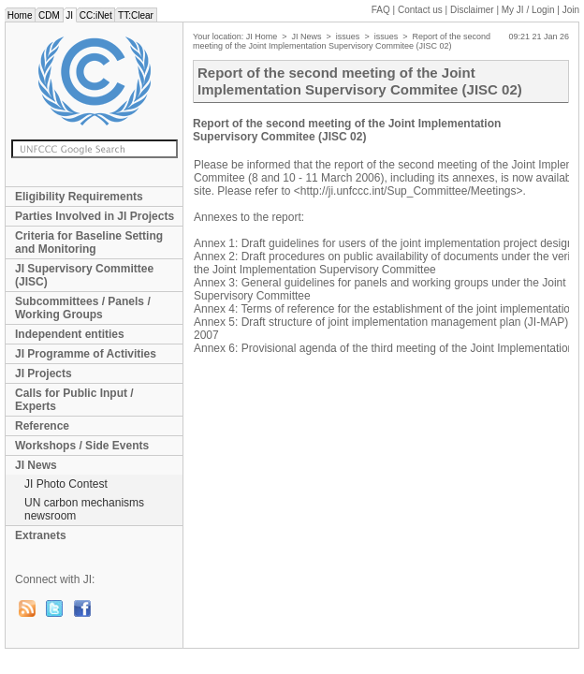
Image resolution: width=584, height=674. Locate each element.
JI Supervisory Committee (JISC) (84, 275)
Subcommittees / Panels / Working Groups (83, 308)
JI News (36, 465)
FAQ (381, 10)
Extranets (40, 535)
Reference (42, 425)
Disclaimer (472, 10)
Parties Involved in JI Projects (94, 216)
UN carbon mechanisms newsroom (84, 509)
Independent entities (69, 334)
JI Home (262, 36)
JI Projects (43, 373)
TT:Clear (135, 15)
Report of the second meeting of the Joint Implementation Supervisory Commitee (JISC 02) (341, 41)
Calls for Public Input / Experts (74, 400)
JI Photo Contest (66, 484)
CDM (49, 15)
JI (70, 15)
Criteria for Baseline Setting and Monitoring (89, 242)
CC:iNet (96, 15)
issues (348, 36)
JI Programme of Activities (85, 353)
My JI (528, 10)
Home (20, 15)
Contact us (420, 10)
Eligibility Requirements (79, 196)
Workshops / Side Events (82, 445)
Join (570, 10)
